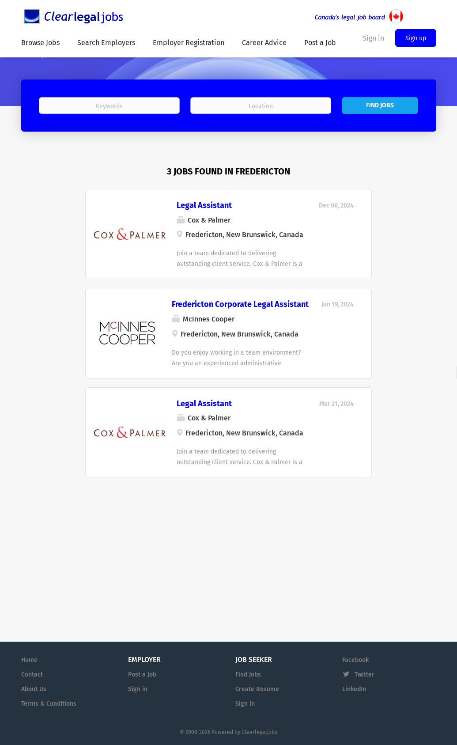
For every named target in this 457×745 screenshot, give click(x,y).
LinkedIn (354, 689)
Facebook (355, 660)
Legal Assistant (204, 205)
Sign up (415, 38)
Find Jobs (380, 105)
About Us (33, 689)
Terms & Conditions (48, 703)
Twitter (364, 674)
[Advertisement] (228, 541)
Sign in (137, 689)
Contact (32, 674)
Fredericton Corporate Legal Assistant (240, 304)
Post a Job (142, 674)
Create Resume (257, 689)
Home (29, 660)
